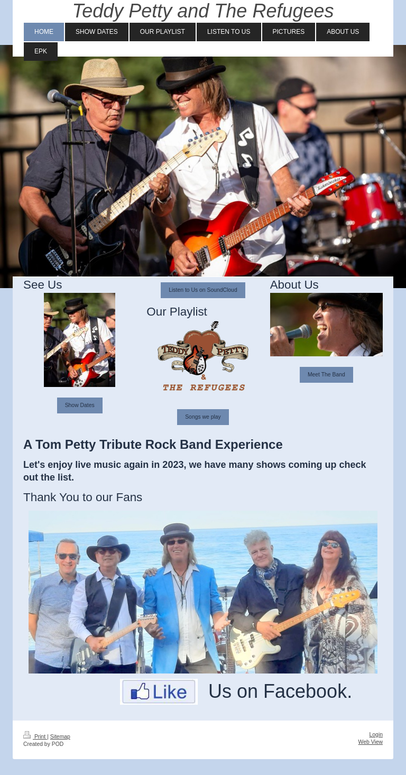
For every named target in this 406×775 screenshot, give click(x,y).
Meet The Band (326, 374)
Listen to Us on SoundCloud (203, 290)
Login (376, 734)
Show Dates (80, 405)
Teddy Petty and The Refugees (203, 11)
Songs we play (203, 417)
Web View (370, 742)
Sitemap (60, 737)
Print (35, 737)
